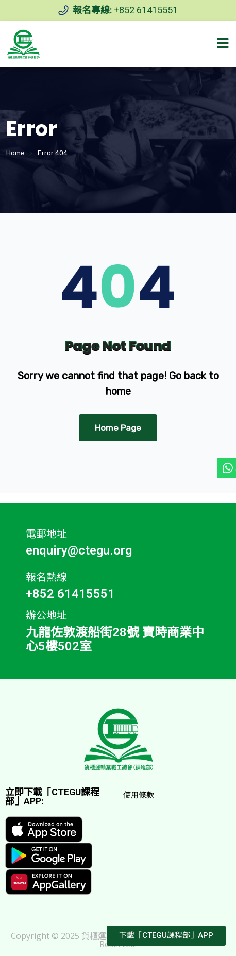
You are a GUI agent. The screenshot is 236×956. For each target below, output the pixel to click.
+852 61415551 (146, 10)
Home (15, 153)
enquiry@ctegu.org (79, 550)
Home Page (118, 428)
